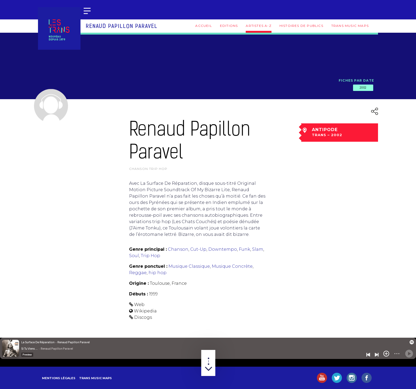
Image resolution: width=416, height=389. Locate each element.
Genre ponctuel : (148, 266)
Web (139, 304)
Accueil (203, 26)
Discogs (143, 317)
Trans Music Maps (350, 26)
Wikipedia (145, 310)
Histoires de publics (301, 26)
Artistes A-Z (258, 26)
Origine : (139, 283)
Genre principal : (148, 249)
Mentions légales (58, 378)
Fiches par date (356, 80)
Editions (229, 26)
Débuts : (138, 293)
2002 (363, 87)
